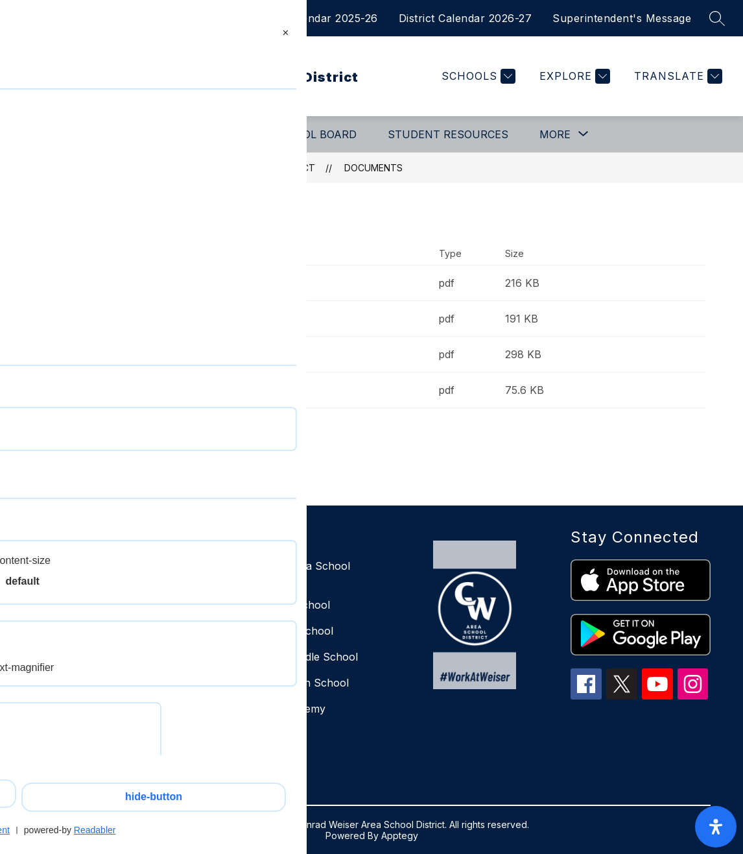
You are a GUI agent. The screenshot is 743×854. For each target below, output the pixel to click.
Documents (373, 167)
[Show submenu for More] (555, 134)
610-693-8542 (80, 751)
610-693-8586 (80, 768)
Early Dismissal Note (145, 318)
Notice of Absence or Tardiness (173, 390)
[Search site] (717, 18)
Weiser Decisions (253, 734)
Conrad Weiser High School (280, 682)
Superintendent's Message (621, 18)
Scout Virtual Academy (268, 708)
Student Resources (448, 134)
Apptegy (399, 835)
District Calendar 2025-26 (311, 18)
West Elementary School (272, 630)
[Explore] (573, 76)
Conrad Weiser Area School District (223, 167)
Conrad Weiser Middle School (285, 656)
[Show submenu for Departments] (179, 134)
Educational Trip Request (156, 282)
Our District (69, 134)
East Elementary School (271, 604)
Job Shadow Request (148, 354)
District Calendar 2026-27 (465, 18)
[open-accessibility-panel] (716, 827)
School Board (314, 134)
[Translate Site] (676, 76)
